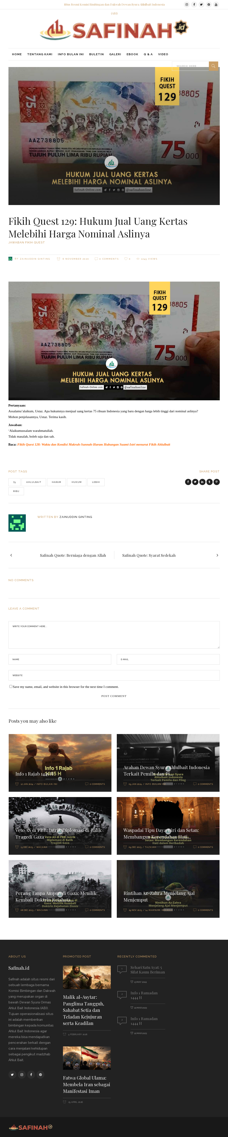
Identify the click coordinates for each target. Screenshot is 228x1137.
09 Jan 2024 (135, 784)
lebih (96, 482)
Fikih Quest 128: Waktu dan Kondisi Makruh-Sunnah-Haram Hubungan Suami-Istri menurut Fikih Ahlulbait (93, 444)
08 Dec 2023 (27, 910)
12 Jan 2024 (27, 784)
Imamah (167, 910)
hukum (77, 482)
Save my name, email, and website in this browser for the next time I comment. (66, 687)
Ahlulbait (33, 482)
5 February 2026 (77, 1034)
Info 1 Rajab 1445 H (34, 773)
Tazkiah (150, 847)
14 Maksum (152, 910)
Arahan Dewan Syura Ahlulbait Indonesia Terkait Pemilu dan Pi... (166, 770)
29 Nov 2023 (135, 910)
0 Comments (109, 259)
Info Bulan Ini (46, 784)
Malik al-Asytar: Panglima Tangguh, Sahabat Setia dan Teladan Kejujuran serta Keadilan (83, 1010)
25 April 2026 (75, 1102)
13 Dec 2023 (27, 847)
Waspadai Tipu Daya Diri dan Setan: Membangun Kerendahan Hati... (161, 833)
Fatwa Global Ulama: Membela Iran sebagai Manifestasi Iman (86, 1084)
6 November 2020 (75, 259)
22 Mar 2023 (140, 1008)
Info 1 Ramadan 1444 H (144, 995)
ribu (16, 491)
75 (14, 482)
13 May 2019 (140, 982)
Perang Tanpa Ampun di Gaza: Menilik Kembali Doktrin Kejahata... (56, 896)
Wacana (41, 847)
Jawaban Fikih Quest (26, 242)
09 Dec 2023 (135, 847)
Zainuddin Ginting (35, 259)
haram (56, 482)
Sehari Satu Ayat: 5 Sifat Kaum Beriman (148, 969)
